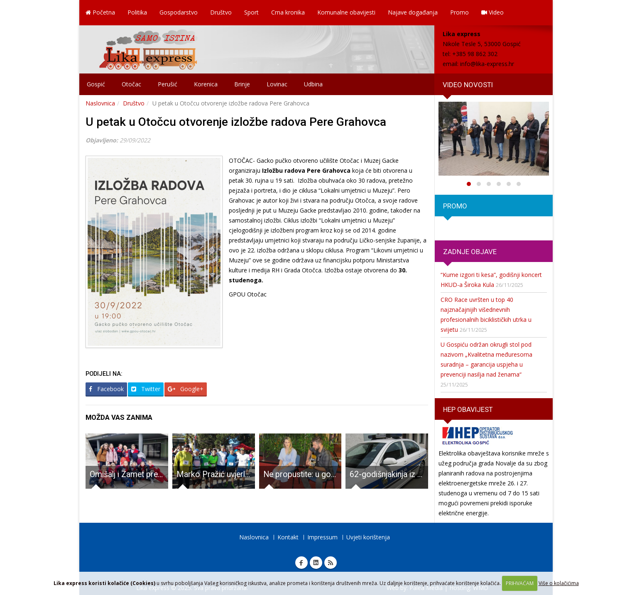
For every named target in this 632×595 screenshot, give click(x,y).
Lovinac (277, 84)
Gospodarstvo (178, 12)
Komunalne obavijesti (346, 12)
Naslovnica (100, 103)
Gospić (96, 84)
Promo (459, 12)
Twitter (145, 389)
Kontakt (288, 537)
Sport (251, 12)
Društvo (221, 12)
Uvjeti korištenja (368, 537)
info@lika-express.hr (487, 64)
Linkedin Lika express (316, 562)
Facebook (106, 389)
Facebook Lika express (301, 562)
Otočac (131, 84)
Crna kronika (288, 12)
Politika (137, 12)
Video (492, 12)
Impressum (322, 537)
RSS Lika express (330, 562)
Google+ (185, 389)
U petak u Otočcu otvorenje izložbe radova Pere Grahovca (236, 122)
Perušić (167, 84)
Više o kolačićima (559, 583)
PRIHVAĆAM (520, 583)
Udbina (313, 84)
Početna (100, 12)
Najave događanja (413, 12)
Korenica (206, 84)
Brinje (242, 84)
